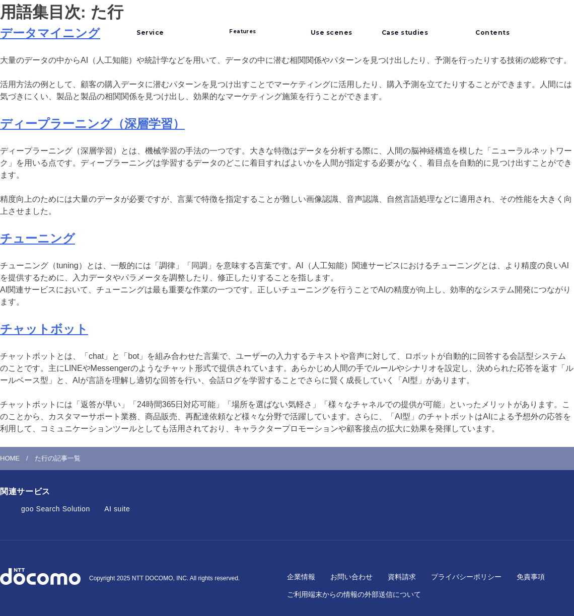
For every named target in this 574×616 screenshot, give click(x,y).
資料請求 (402, 577)
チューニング (37, 238)
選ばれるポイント (242, 26)
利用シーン (328, 22)
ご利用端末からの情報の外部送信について (354, 594)
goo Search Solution (55, 509)
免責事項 (531, 577)
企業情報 (301, 577)
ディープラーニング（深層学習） (92, 123)
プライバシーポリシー (466, 577)
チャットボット (44, 329)
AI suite (117, 509)
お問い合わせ (351, 577)
